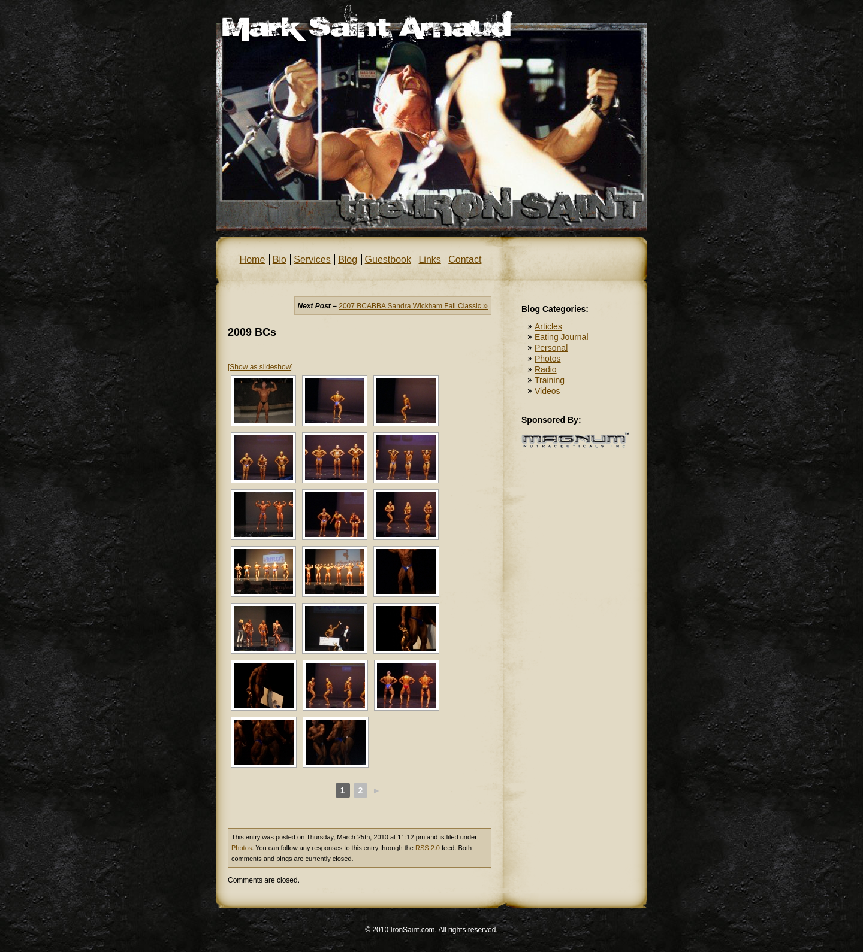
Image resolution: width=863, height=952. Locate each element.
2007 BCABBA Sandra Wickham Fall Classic (413, 306)
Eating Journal (562, 337)
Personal (551, 348)
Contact (464, 259)
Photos (241, 847)
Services (312, 259)
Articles (548, 326)
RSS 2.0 (427, 847)
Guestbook (388, 259)
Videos (547, 391)
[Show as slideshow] (260, 367)
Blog (347, 259)
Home (252, 259)
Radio (546, 369)
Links (429, 259)
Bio (279, 259)
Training (550, 380)
